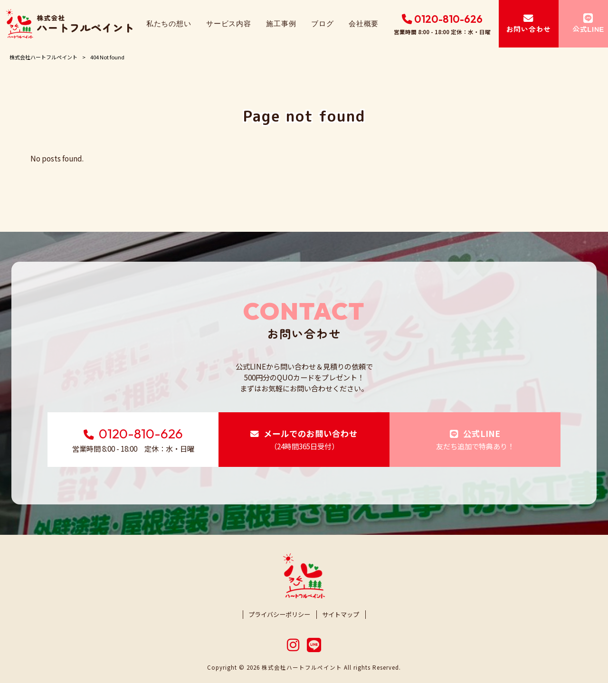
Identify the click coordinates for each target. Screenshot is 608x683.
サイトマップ (340, 614)
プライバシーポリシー (279, 614)
